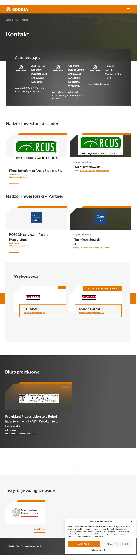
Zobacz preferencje (117, 544)
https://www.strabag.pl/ (34, 312)
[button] (131, 521)
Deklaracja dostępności (32, 546)
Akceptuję (84, 544)
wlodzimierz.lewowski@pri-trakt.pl (21, 433)
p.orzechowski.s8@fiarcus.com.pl (94, 170)
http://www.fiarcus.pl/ (18, 177)
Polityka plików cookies (99, 550)
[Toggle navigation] (128, 8)
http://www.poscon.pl (18, 246)
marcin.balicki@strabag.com (91, 312)
